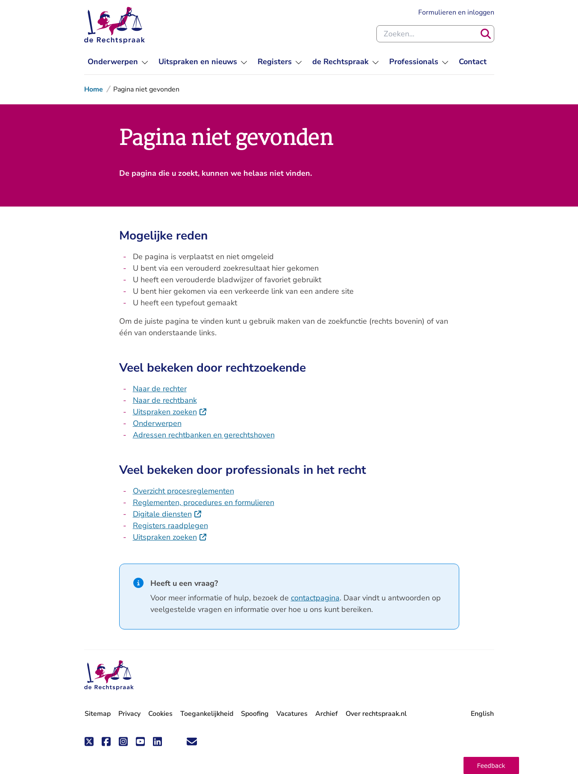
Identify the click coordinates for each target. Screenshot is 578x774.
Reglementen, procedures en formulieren (203, 502)
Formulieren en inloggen (456, 12)
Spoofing (255, 713)
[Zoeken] (485, 33)
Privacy (129, 713)
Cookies (160, 713)
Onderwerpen (157, 423)
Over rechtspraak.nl (376, 713)
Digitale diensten (167, 514)
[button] (491, 765)
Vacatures (292, 714)
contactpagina (315, 598)
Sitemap (98, 713)
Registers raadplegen (170, 525)
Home (93, 89)
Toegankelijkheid (206, 713)
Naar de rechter (160, 389)
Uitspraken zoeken (170, 412)
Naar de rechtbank (165, 400)
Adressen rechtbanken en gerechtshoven (204, 435)
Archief (326, 713)
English (482, 713)
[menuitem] (118, 61)
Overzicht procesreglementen (183, 491)
